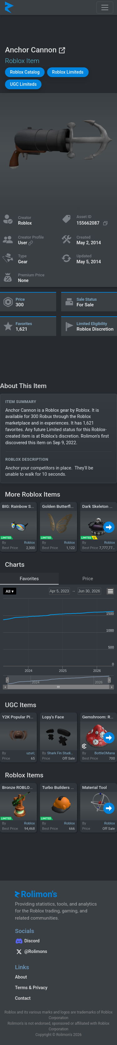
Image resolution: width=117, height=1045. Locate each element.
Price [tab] (87, 578)
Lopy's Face (53, 716)
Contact (23, 998)
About (21, 977)
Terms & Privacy (31, 987)
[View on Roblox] (62, 50)
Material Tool (94, 787)
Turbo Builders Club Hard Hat (69, 787)
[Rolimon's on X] (58, 952)
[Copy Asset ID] (92, 223)
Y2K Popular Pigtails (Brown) (29, 716)
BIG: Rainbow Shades (22, 506)
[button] (25, 72)
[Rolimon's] (9, 7)
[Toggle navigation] (104, 7)
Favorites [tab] (29, 578)
